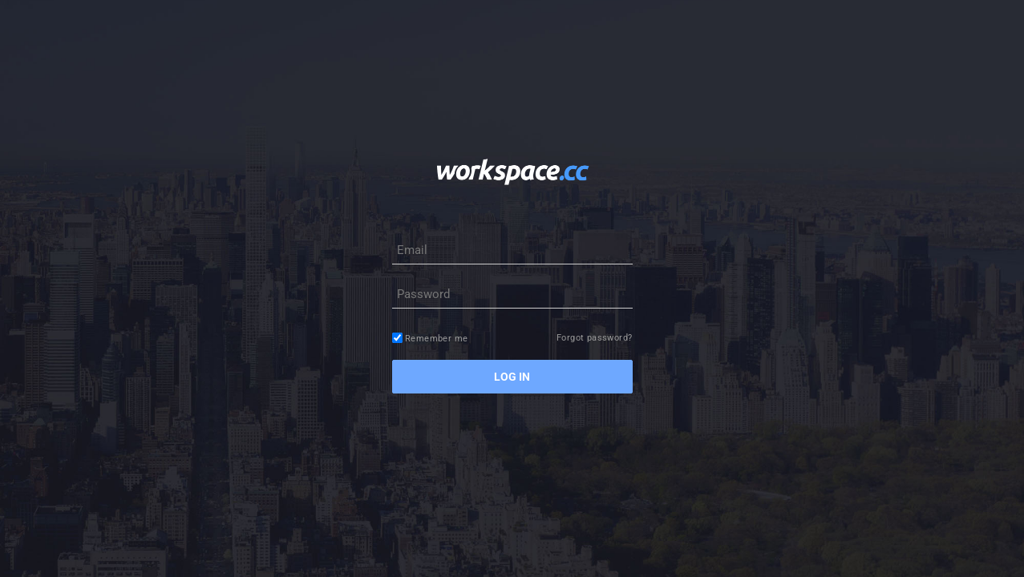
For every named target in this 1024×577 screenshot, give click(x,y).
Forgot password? (594, 338)
